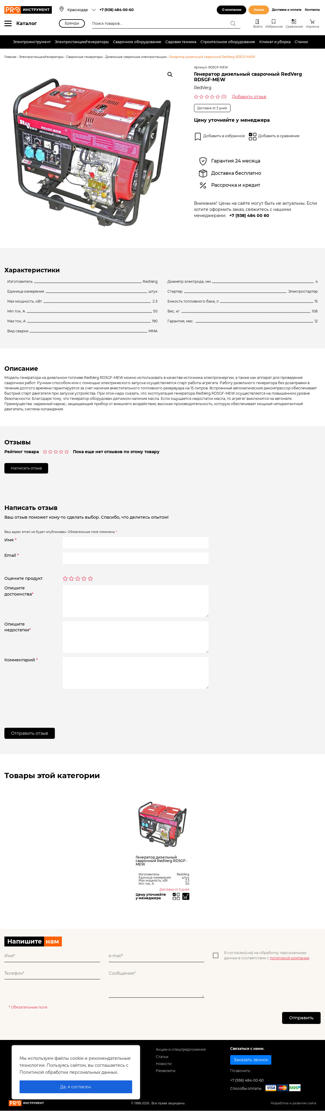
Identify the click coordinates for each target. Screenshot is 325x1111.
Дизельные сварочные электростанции (136, 57)
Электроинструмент (32, 42)
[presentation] (107, 704)
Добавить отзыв (249, 96)
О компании (231, 10)
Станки (301, 42)
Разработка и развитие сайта (293, 1105)
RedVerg (203, 87)
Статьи (162, 1058)
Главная (10, 57)
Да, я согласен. (76, 1086)
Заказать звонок (251, 1061)
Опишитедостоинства (19, 591)
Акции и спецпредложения (181, 1051)
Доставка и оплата (286, 10)
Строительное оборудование (227, 42)
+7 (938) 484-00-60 (116, 10)
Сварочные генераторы (84, 57)
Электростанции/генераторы (82, 42)
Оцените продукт (23, 579)
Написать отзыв (28, 468)
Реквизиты (165, 1072)
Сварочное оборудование (137, 42)
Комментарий (21, 660)
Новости (164, 1065)
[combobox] (81, 10)
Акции (259, 10)
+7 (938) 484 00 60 (249, 215)
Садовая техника (180, 42)
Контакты (312, 10)
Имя (10, 540)
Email (11, 556)
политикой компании (289, 959)
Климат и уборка (275, 42)
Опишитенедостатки (17, 627)
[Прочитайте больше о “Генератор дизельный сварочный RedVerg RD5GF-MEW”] (185, 897)
